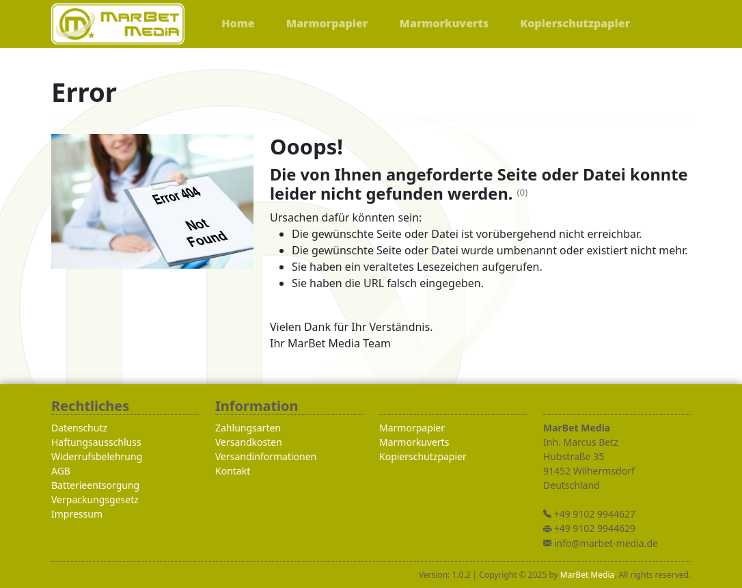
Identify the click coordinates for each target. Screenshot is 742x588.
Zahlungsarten (248, 427)
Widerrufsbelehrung (96, 456)
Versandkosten (248, 442)
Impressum (76, 513)
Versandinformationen (265, 456)
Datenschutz (79, 427)
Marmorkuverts (414, 442)
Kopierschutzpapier (423, 456)
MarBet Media (587, 574)
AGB (60, 470)
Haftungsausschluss (96, 442)
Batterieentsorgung (95, 485)
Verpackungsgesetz (95, 499)
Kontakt (232, 470)
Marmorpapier (412, 427)
